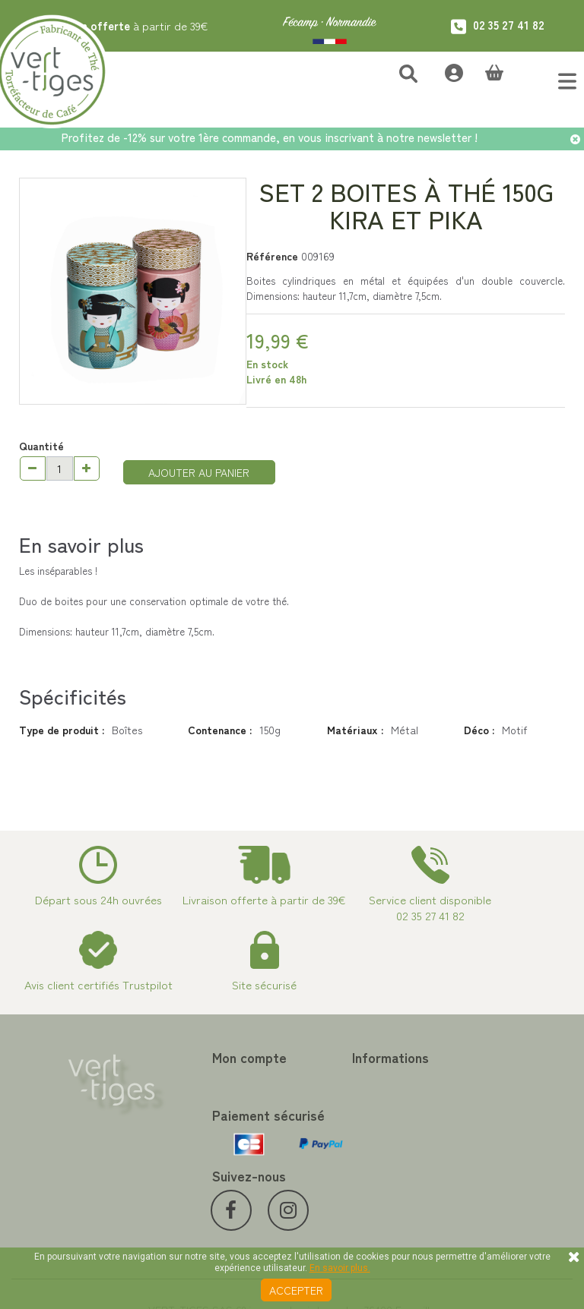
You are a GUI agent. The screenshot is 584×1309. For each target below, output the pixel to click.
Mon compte (189, 1057)
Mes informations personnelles (192, 1143)
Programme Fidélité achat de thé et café (361, 1106)
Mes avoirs (177, 1098)
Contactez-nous (330, 1080)
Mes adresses (184, 1116)
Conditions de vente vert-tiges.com (353, 1176)
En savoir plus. (339, 1268)
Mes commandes (191, 1080)
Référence (272, 255)
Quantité (41, 445)
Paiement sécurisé (335, 1132)
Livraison (313, 1202)
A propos (313, 1150)
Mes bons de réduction (205, 1168)
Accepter (296, 1290)
